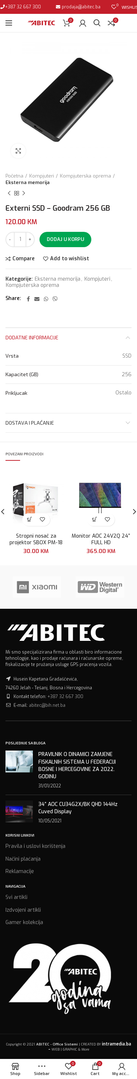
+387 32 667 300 (23, 7)
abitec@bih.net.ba (47, 705)
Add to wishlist (69, 258)
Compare (23, 258)
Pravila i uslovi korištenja (35, 846)
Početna (14, 176)
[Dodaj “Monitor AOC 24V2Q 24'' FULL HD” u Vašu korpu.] (94, 519)
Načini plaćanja (23, 859)
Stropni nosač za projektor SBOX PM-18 (35, 539)
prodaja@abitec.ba (80, 7)
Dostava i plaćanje (29, 423)
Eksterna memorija (27, 182)
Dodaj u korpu (65, 239)
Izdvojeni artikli (23, 910)
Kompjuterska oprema (85, 176)
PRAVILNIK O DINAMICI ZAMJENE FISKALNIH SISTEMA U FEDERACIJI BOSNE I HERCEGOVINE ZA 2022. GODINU (77, 765)
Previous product (9, 193)
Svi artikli (16, 897)
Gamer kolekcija (24, 922)
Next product (24, 193)
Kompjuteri (41, 176)
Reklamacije (19, 871)
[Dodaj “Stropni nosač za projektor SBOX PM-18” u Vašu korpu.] (29, 519)
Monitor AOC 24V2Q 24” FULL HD (101, 539)
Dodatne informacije (31, 337)
